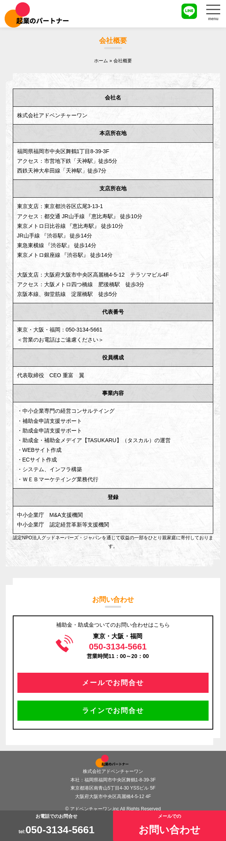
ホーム (101, 60)
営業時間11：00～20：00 (118, 650)
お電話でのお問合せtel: (56, 825)
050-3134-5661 (84, 329)
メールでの (169, 825)
